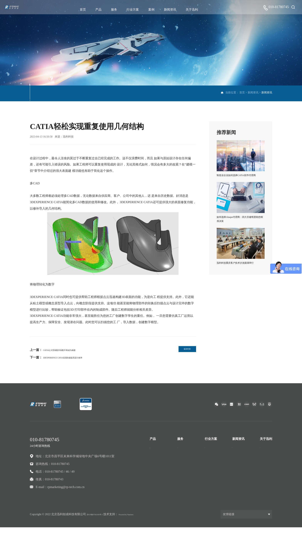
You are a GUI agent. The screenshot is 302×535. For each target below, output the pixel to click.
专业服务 (183, 466)
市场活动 (60, 93)
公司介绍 (266, 451)
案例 (154, 9)
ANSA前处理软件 (162, 496)
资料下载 (80, 93)
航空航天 (211, 458)
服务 (117, 9)
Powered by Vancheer (141, 521)
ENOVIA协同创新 (162, 466)
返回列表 (181, 351)
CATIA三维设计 (160, 451)
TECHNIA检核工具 (163, 481)
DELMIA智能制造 (162, 474)
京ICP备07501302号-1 (100, 521)
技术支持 (183, 451)
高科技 (209, 481)
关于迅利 (194, 9)
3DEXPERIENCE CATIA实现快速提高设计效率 (75, 357)
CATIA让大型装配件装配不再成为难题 (69, 350)
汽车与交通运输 (215, 451)
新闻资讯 (173, 9)
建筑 (208, 466)
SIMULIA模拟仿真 (162, 458)
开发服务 (183, 458)
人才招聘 (266, 466)
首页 (85, 9)
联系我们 (266, 458)
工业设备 (211, 474)
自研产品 (156, 489)
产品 (101, 9)
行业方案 (135, 9)
